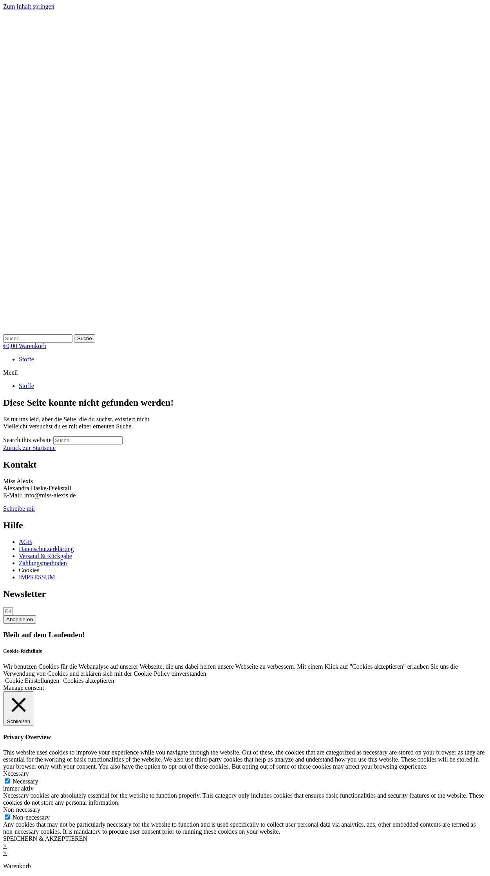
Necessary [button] (16, 773)
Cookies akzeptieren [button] (88, 680)
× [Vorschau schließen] (5, 845)
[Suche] (84, 338)
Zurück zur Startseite (29, 447)
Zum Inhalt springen (28, 6)
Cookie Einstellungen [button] (32, 680)
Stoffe (26, 359)
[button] (245, 372)
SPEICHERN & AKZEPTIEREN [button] (45, 838)
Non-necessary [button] (21, 809)
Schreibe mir (19, 508)
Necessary (25, 781)
